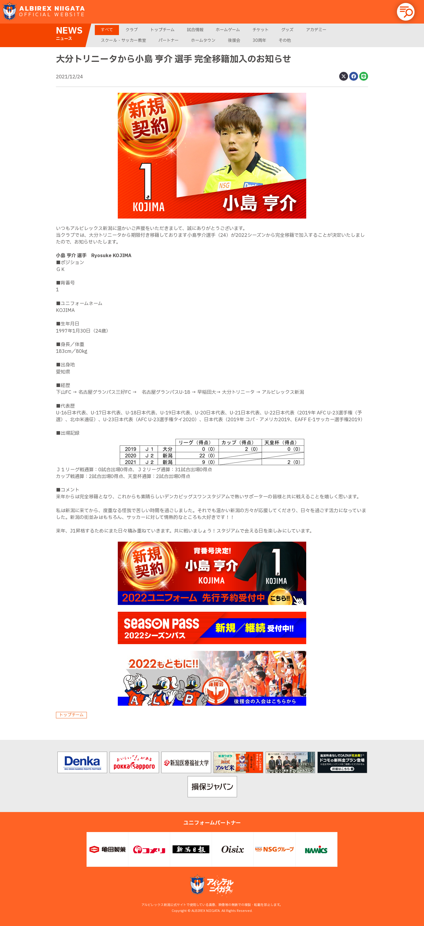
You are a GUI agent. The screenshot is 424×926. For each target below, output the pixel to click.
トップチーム (162, 30)
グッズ (287, 30)
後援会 (234, 40)
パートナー (168, 40)
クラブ (131, 30)
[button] (406, 12)
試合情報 (195, 30)
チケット (260, 30)
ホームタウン (203, 40)
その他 (285, 40)
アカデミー (316, 30)
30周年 (259, 40)
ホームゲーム (228, 30)
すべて (107, 30)
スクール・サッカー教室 (123, 40)
